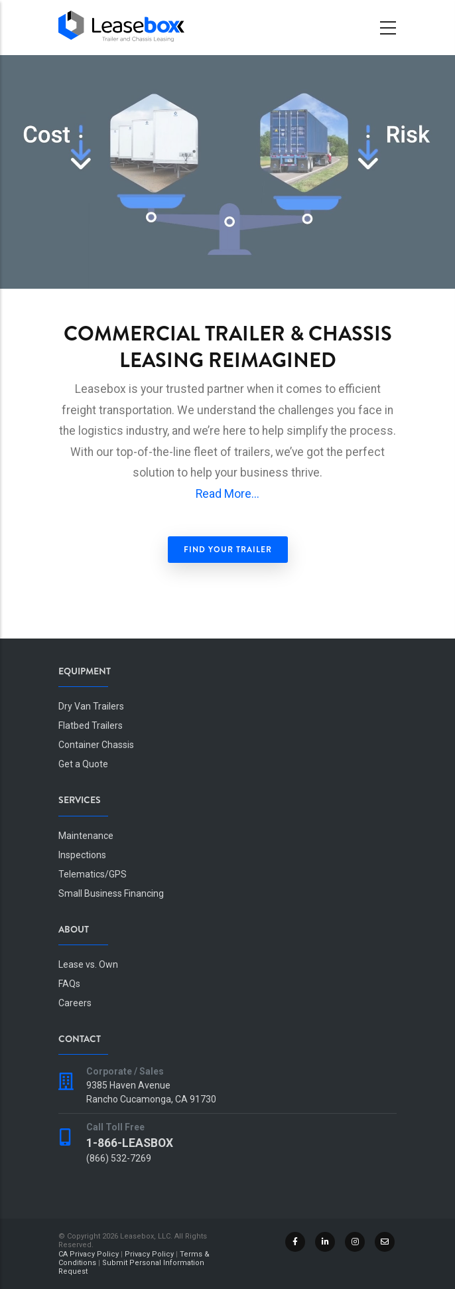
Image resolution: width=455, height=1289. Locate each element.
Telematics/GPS (92, 874)
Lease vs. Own (88, 964)
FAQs (69, 983)
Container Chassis (96, 744)
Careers (75, 1003)
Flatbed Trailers (90, 725)
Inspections (82, 855)
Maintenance (85, 835)
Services (79, 799)
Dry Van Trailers (91, 706)
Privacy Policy (149, 1254)
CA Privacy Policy (88, 1254)
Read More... (227, 493)
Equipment (84, 671)
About (73, 929)
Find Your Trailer (228, 550)
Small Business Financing (111, 893)
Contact (79, 1038)
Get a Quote (83, 764)
